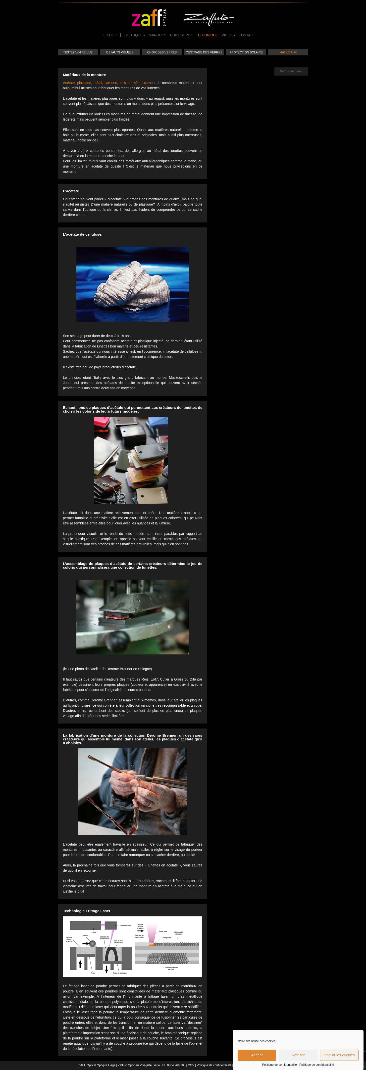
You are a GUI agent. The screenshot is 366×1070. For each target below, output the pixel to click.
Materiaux (288, 52)
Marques (157, 35)
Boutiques (134, 35)
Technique (207, 35)
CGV (191, 1065)
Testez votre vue (78, 52)
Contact (247, 35)
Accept (257, 1057)
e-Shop (110, 35)
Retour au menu (291, 71)
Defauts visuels (119, 52)
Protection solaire (246, 52)
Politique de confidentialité (279, 1066)
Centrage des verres (204, 52)
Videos (228, 35)
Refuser (298, 1057)
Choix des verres (162, 52)
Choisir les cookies (339, 1057)
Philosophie (182, 35)
